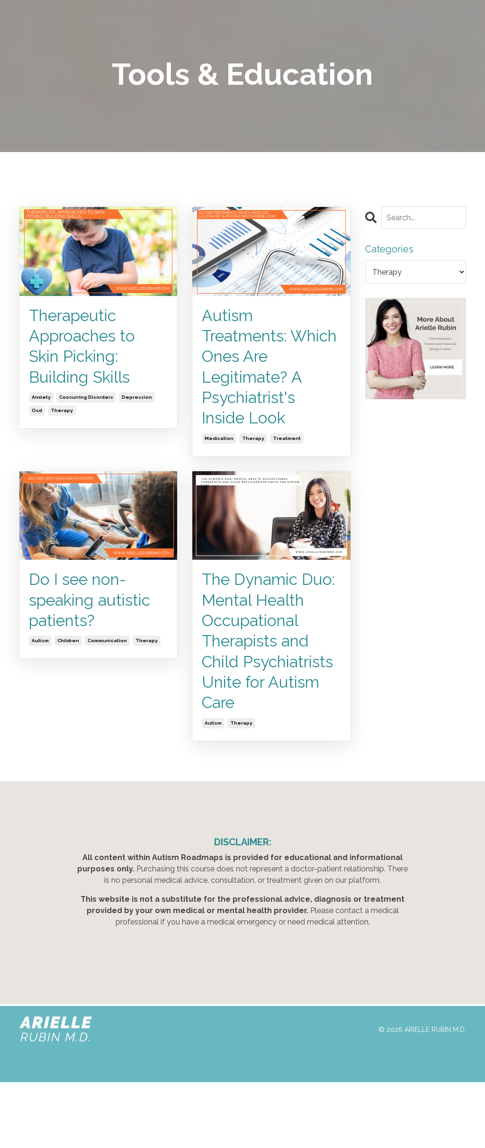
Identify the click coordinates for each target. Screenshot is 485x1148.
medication (219, 447)
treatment (287, 447)
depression (137, 403)
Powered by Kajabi (437, 1124)
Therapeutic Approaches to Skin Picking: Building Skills (86, 349)
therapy (62, 417)
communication (107, 655)
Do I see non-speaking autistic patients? (94, 612)
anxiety (41, 403)
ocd (37, 417)
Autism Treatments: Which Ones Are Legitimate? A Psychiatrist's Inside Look (266, 371)
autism (40, 655)
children (68, 655)
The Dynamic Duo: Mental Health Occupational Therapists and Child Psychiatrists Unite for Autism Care (265, 678)
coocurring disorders (86, 403)
